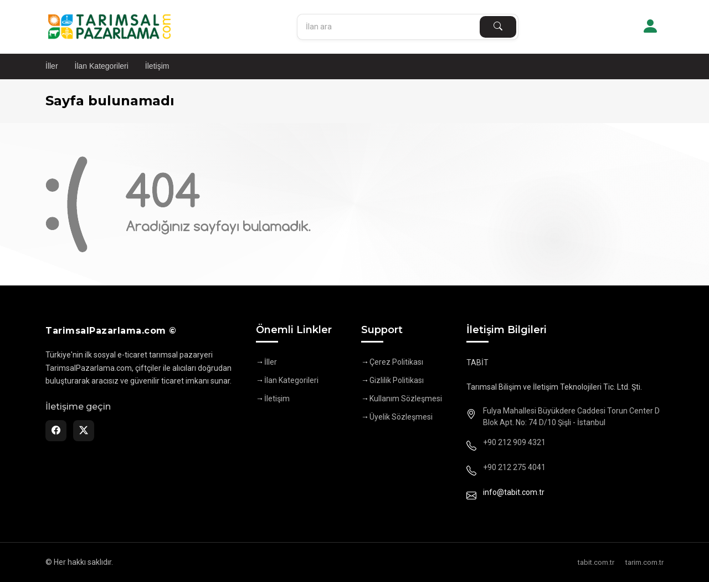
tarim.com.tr (644, 562)
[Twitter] (83, 430)
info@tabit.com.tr (513, 492)
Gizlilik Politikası (396, 380)
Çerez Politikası (396, 362)
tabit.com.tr (596, 562)
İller (51, 66)
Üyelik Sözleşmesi (401, 416)
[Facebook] (55, 430)
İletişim (157, 66)
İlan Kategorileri (102, 66)
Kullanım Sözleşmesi (405, 398)
